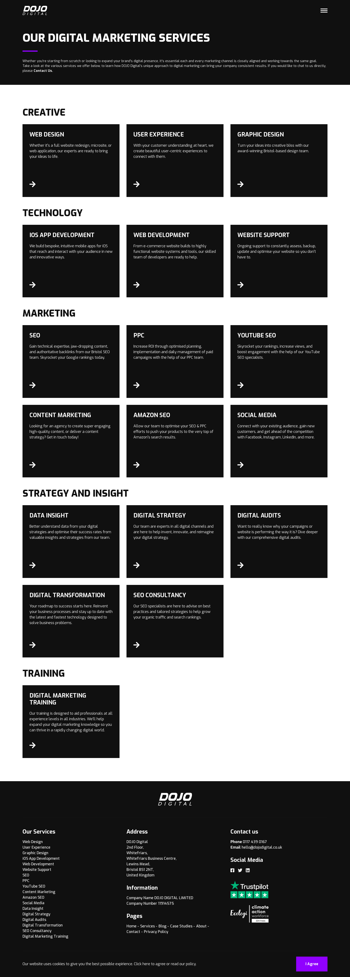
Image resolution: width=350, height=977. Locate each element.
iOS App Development (41, 858)
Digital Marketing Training (45, 936)
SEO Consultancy (37, 930)
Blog (162, 926)
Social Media (33, 903)
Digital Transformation (43, 925)
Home (131, 926)
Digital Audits (34, 919)
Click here (142, 963)
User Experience (36, 847)
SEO (26, 875)
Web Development (38, 864)
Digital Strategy (36, 914)
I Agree (311, 963)
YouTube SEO (34, 886)
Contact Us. (43, 71)
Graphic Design (35, 852)
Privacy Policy (156, 931)
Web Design (33, 841)
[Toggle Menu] (324, 10)
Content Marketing (39, 891)
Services (147, 926)
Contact (133, 931)
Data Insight (33, 908)
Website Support (37, 869)
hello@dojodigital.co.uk (262, 847)
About (201, 926)
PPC (26, 880)
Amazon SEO (33, 897)
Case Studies (181, 926)
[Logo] (35, 10)
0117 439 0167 (255, 841)
